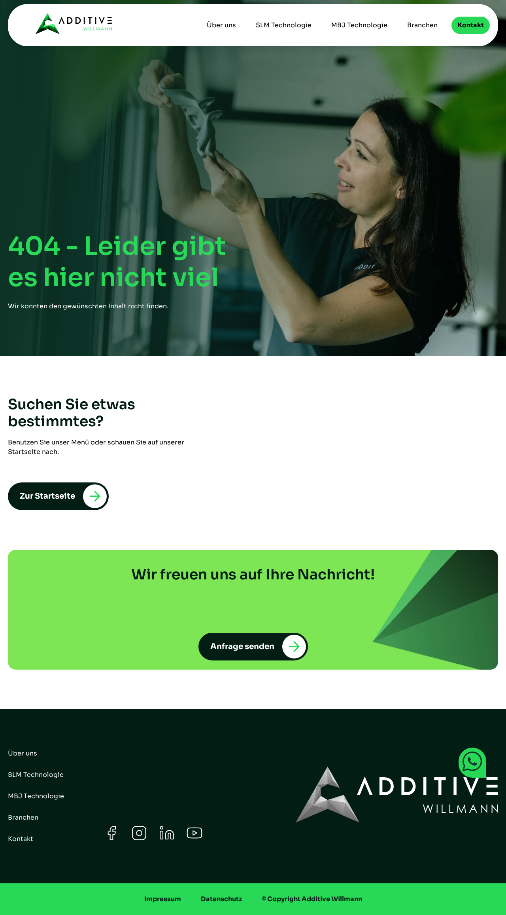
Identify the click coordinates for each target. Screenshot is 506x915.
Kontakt (470, 25)
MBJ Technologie (359, 25)
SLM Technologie (284, 25)
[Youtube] (194, 839)
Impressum (162, 899)
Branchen (422, 25)
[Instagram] (139, 839)
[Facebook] (111, 839)
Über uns (221, 25)
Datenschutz (221, 899)
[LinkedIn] (167, 839)
